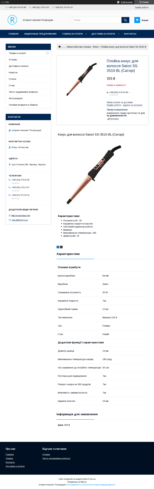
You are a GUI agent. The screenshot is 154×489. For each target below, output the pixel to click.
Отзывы (13, 59)
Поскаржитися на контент (78, 485)
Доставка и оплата (103, 34)
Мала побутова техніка (79, 47)
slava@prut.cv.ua (20, 220)
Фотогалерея (15, 98)
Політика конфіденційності (103, 485)
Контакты (130, 34)
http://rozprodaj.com (20, 215)
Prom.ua (92, 479)
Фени (95, 47)
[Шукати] (125, 20)
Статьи (12, 79)
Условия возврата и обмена (23, 105)
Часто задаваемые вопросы (23, 92)
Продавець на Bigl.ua (77, 482)
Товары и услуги (72, 34)
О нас (12, 85)
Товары (9, 458)
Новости (13, 72)
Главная (13, 34)
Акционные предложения (40, 34)
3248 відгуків (126, 2)
